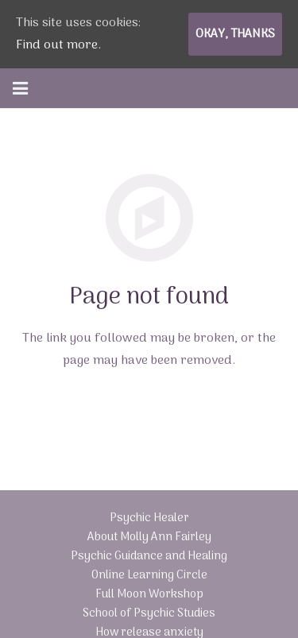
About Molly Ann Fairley (149, 537)
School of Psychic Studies (149, 614)
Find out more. (58, 45)
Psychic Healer (149, 518)
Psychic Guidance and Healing (149, 556)
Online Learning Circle (149, 575)
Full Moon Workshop (149, 595)
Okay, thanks (235, 34)
